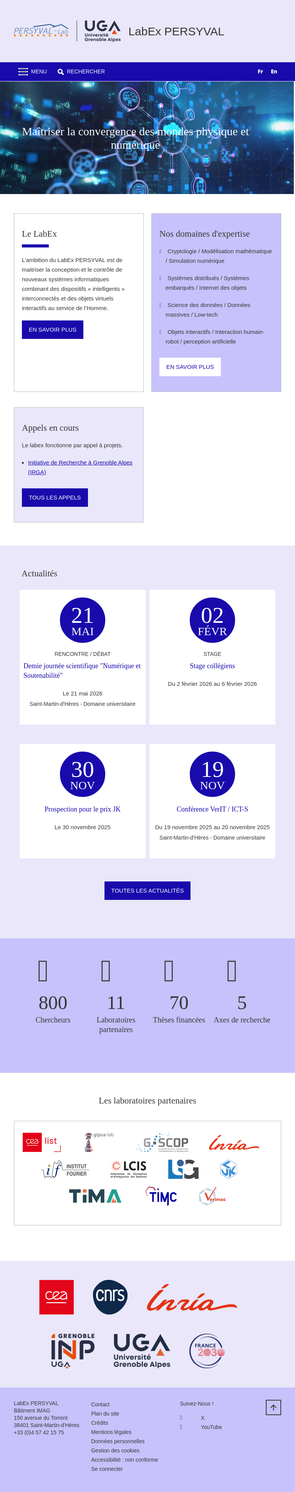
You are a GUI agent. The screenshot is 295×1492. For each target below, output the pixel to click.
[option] (274, 72)
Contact (100, 1404)
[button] (81, 71)
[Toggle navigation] (32, 71)
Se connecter (107, 1469)
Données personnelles (117, 1441)
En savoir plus (52, 329)
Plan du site (105, 1414)
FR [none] (260, 71)
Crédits (99, 1423)
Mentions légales (111, 1432)
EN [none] (274, 71)
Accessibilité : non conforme (124, 1460)
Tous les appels (55, 497)
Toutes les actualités (147, 890)
